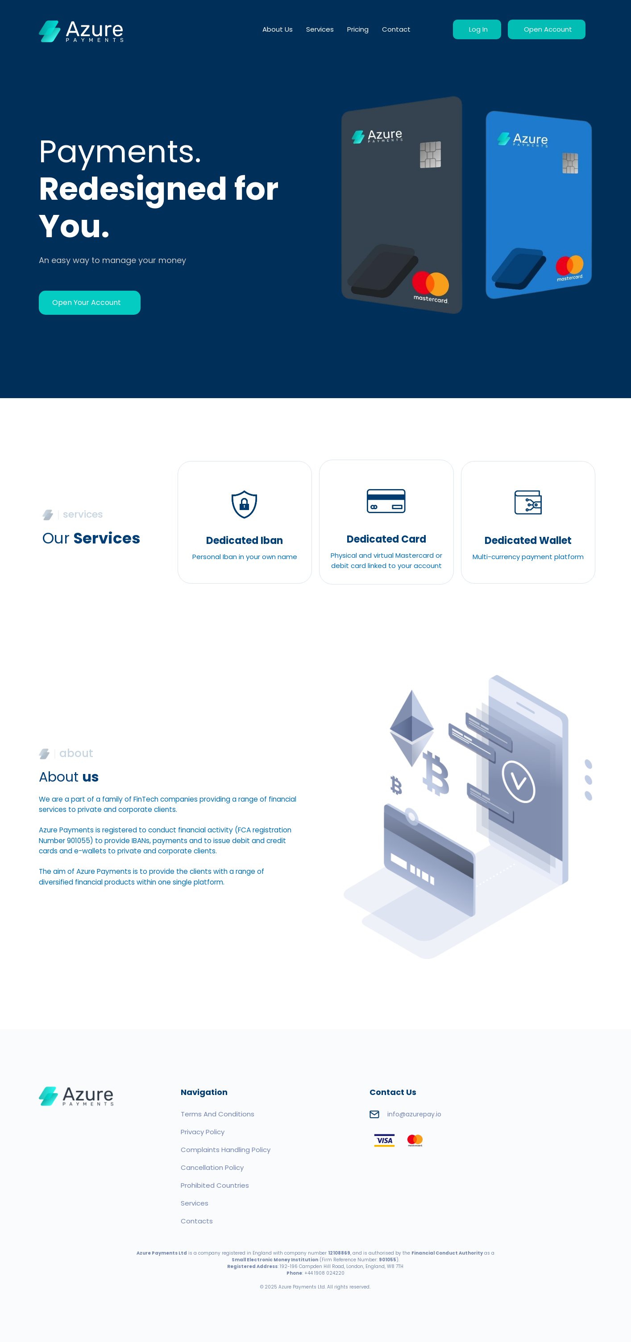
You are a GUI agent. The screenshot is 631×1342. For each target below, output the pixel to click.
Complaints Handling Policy (225, 1149)
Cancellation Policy (212, 1167)
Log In (477, 29)
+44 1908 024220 (324, 1273)
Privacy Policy (202, 1131)
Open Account (546, 29)
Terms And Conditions (217, 1114)
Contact (396, 29)
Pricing (358, 29)
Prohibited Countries (215, 1185)
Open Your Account (87, 302)
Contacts (197, 1221)
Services (320, 29)
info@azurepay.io (405, 1114)
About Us (277, 29)
